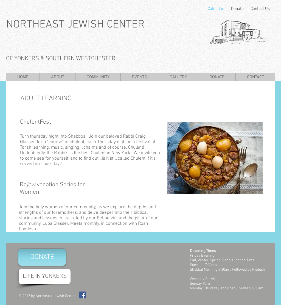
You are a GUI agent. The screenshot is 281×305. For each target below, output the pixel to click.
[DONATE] (42, 257)
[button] (57, 77)
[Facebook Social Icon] (82, 295)
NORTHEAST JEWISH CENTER (75, 24)
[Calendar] (215, 8)
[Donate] (237, 8)
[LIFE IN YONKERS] (45, 276)
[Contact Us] (259, 8)
